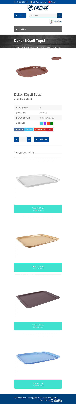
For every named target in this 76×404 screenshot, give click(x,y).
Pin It (50, 129)
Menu (20, 29)
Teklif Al (43, 140)
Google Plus (40, 129)
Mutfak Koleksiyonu (29, 47)
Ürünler (17, 47)
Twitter (29, 129)
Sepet (22, 15)
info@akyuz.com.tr (39, 2)
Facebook (19, 129)
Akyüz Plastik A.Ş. (21, 398)
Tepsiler (42, 47)
